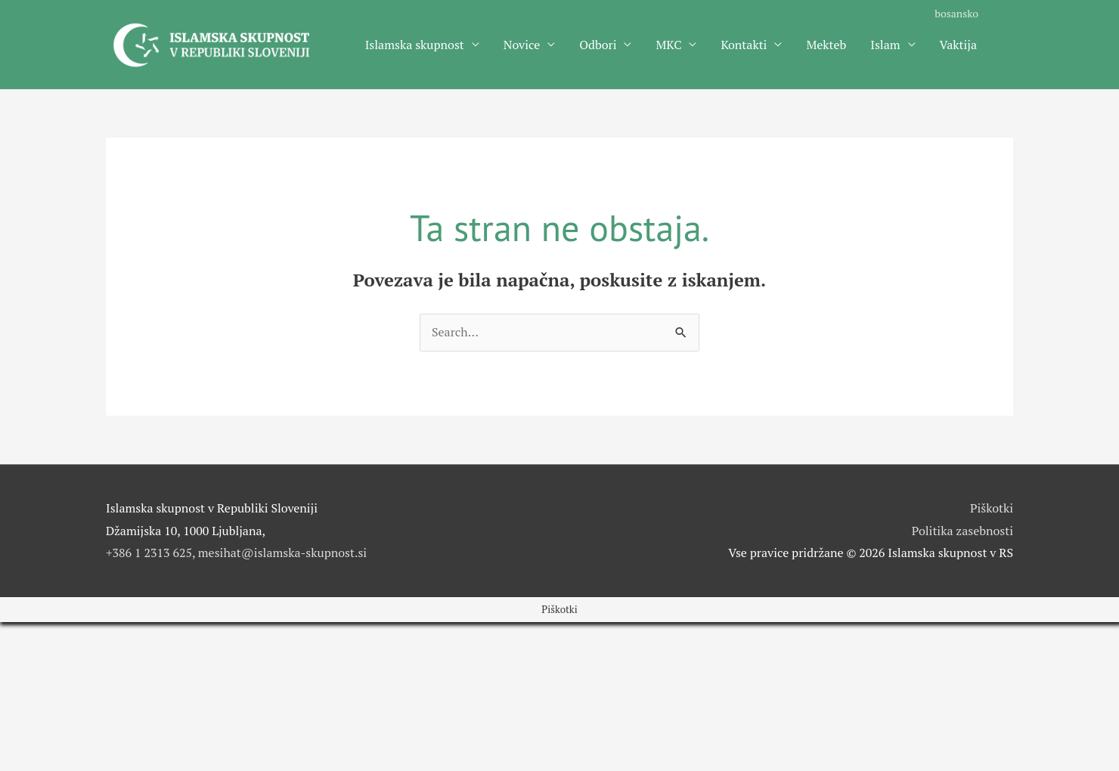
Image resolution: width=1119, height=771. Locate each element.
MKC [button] (668, 44)
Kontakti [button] (744, 44)
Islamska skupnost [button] (414, 44)
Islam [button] (885, 44)
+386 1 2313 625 (149, 552)
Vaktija (958, 44)
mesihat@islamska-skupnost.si (282, 552)
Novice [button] (522, 44)
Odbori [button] (597, 44)
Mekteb (826, 44)
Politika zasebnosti (962, 530)
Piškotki (991, 508)
